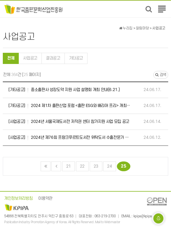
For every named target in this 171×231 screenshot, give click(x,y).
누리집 (126, 28)
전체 (10, 58)
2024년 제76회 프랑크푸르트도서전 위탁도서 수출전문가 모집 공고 (69, 137)
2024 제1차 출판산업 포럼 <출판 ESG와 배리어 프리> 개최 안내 (69, 106)
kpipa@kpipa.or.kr (146, 216)
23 (94, 165)
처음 (45, 166)
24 (107, 165)
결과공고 (53, 58)
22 (80, 165)
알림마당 (142, 28)
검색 (160, 75)
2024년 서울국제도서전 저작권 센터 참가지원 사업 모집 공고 (68, 122)
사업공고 (30, 58)
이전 (56, 166)
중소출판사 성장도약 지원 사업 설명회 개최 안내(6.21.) (64, 90)
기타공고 (76, 58)
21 (67, 165)
